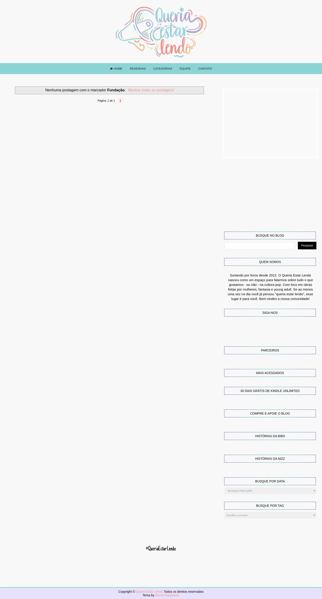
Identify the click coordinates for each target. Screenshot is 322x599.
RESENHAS (138, 68)
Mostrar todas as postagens (151, 90)
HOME (116, 68)
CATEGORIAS (162, 68)
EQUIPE (185, 68)
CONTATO (205, 68)
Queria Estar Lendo (150, 591)
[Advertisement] (270, 123)
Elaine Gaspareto (167, 595)
